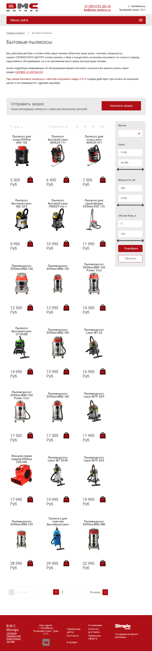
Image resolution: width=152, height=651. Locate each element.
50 (85, 126)
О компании (95, 625)
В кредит (72, 642)
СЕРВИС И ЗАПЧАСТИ (29, 72)
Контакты (73, 635)
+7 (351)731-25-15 (97, 6)
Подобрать (131, 248)
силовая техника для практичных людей (13, 637)
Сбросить (130, 258)
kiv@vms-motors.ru (97, 10)
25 (76, 126)
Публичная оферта (94, 637)
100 (101, 126)
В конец (99, 592)
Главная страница (15, 33)
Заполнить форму (121, 105)
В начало (18, 592)
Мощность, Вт (126, 180)
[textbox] (122, 133)
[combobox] (130, 133)
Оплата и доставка (94, 630)
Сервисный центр (73, 630)
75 (93, 126)
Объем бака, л (127, 215)
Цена (121, 144)
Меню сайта (19, 20)
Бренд (122, 125)
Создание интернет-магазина (127, 634)
